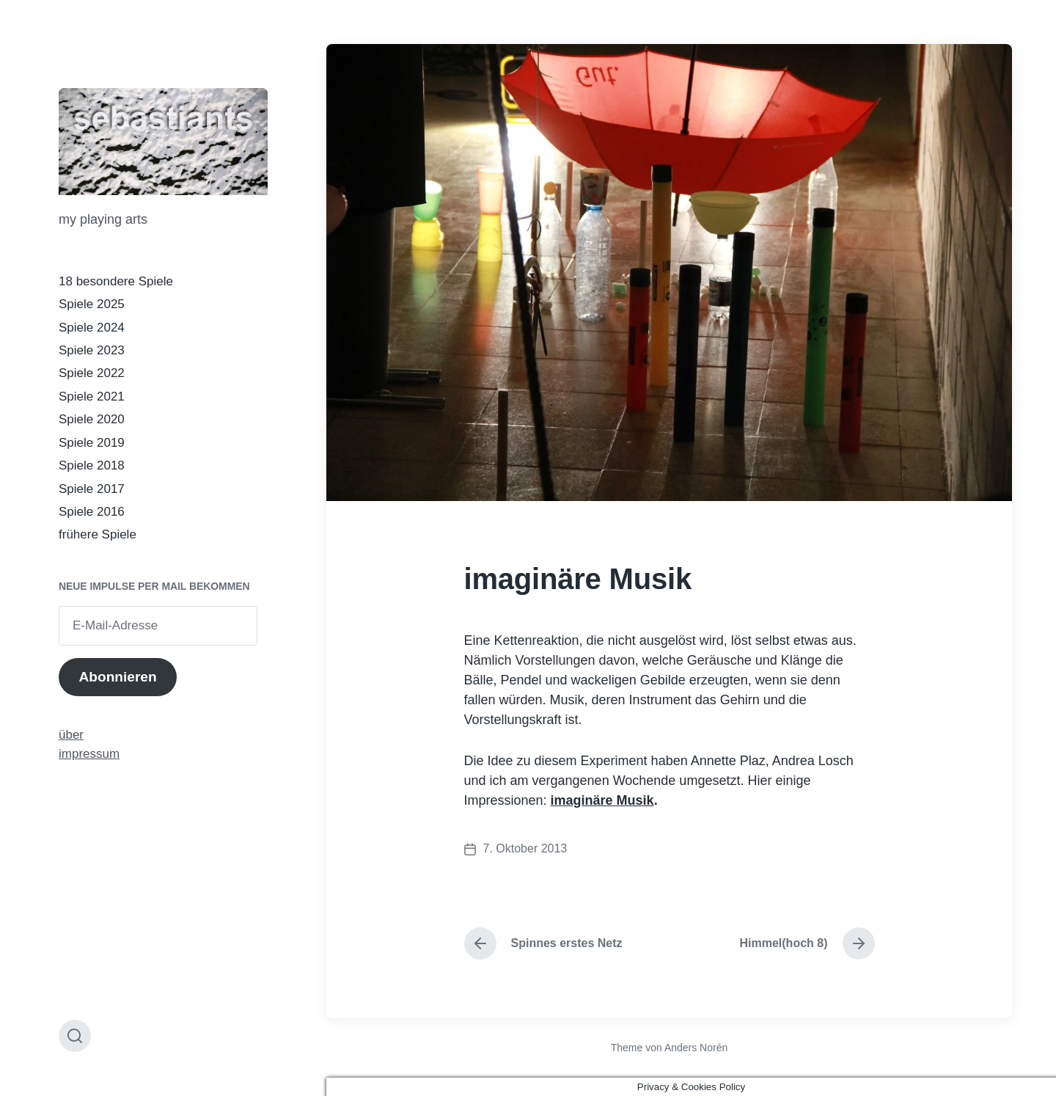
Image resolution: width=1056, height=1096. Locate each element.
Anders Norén (695, 1047)
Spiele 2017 (92, 489)
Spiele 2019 (92, 443)
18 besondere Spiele (116, 281)
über (71, 735)
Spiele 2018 (92, 465)
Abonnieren (117, 676)
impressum (89, 754)
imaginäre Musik (602, 800)
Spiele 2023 (92, 350)
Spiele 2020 (92, 419)
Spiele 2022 (92, 373)
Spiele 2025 (92, 304)
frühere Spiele (97, 534)
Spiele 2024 (92, 328)
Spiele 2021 (92, 396)
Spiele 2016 (92, 512)
